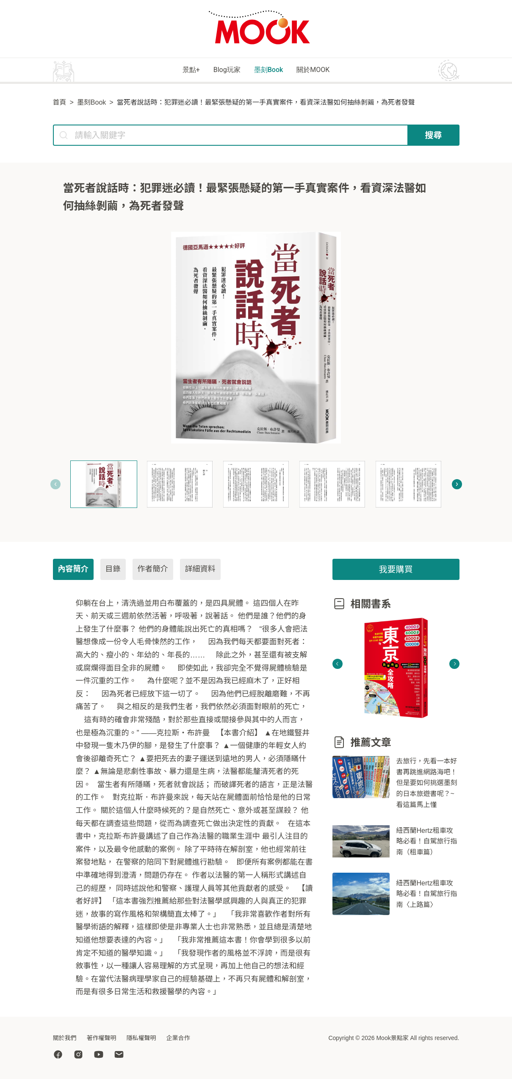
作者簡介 (153, 570)
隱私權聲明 (141, 1038)
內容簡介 (73, 570)
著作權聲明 (101, 1038)
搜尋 (433, 136)
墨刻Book (273, 70)
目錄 (113, 570)
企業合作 (178, 1038)
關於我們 (65, 1038)
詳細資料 (200, 570)
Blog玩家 (219, 70)
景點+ (171, 70)
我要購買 (396, 570)
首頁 (59, 103)
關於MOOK (331, 70)
